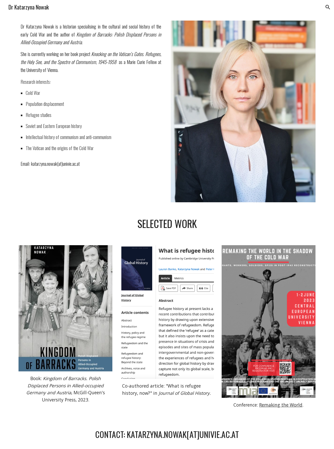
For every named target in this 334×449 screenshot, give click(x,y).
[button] (328, 7)
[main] (91, 97)
